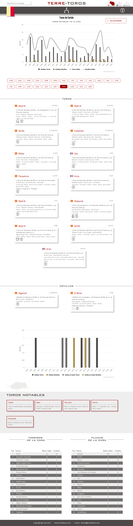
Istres (76, 176)
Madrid (21, 106)
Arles (48, 249)
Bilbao (21, 153)
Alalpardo (78, 201)
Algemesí (22, 293)
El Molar (78, 293)
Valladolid (79, 131)
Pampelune (23, 176)
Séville (21, 131)
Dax (76, 153)
